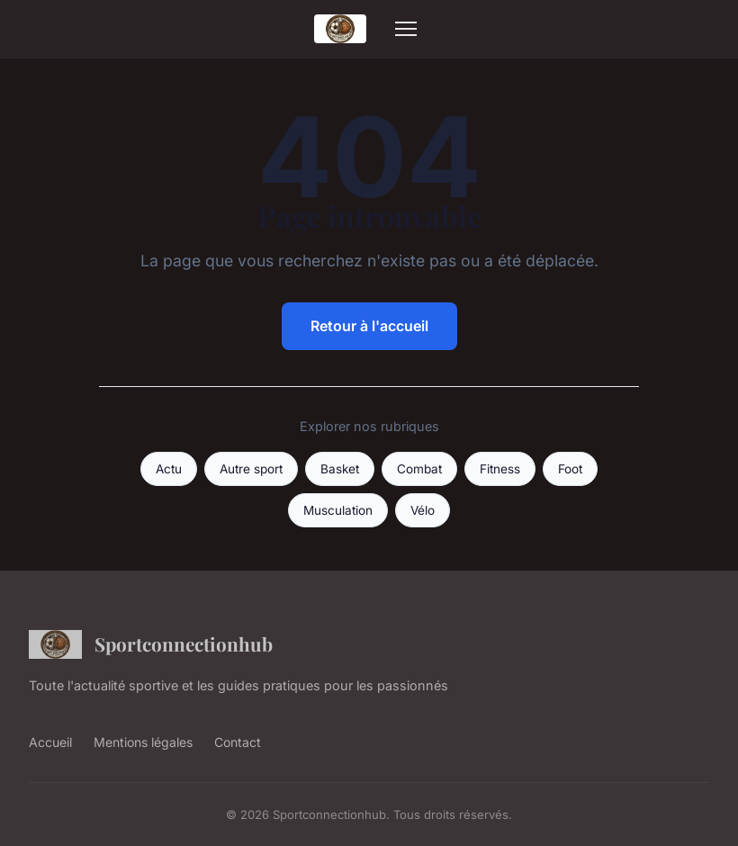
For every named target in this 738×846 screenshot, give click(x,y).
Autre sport (251, 469)
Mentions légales (143, 742)
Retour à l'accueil (369, 326)
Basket (339, 469)
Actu (169, 469)
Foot (570, 469)
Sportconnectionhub (151, 644)
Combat (419, 469)
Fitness (500, 469)
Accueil (50, 742)
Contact (237, 742)
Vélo (422, 510)
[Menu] (406, 28)
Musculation (338, 510)
